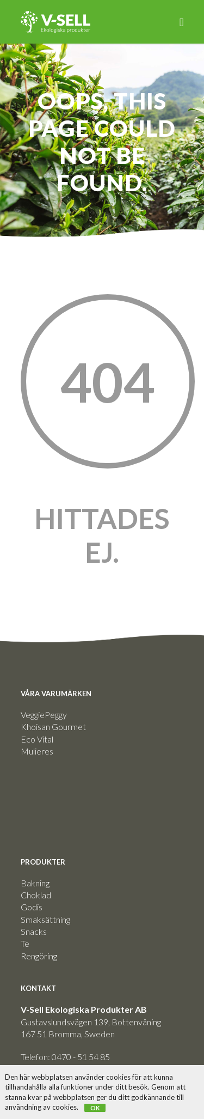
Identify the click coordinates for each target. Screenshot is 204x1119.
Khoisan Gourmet (53, 726)
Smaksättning (45, 919)
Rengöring (39, 956)
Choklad (36, 895)
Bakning (35, 883)
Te (25, 943)
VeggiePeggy (44, 714)
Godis (31, 907)
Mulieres (37, 751)
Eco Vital (37, 739)
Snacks (34, 931)
